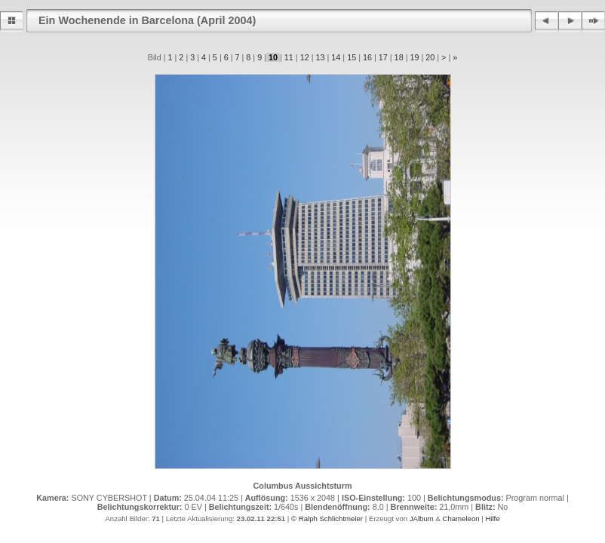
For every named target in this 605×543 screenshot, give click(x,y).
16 (367, 57)
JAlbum (422, 518)
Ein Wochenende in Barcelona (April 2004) (147, 20)
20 (430, 57)
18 (399, 57)
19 (414, 57)
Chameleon (460, 518)
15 (351, 57)
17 (383, 57)
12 (305, 57)
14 (335, 57)
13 (320, 57)
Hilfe (492, 518)
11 (289, 57)
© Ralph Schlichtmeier (327, 518)
